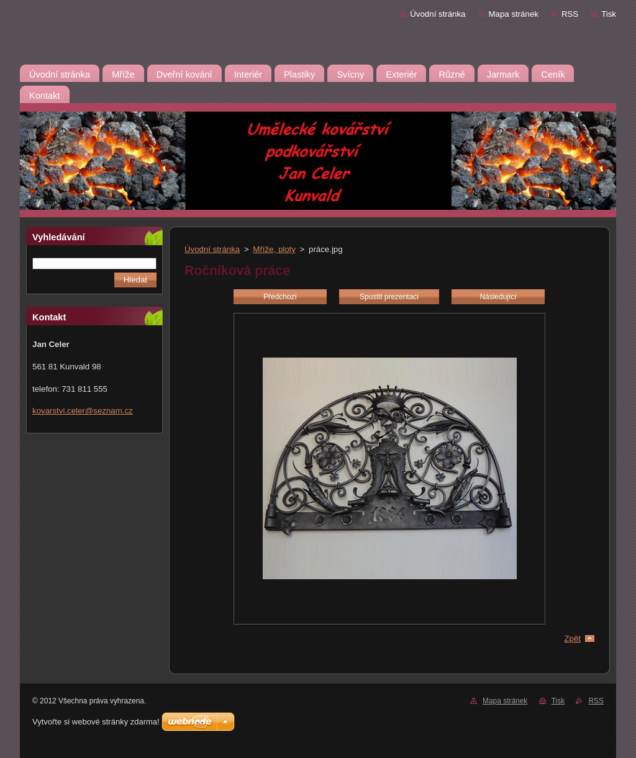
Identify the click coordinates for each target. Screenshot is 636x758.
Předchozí (280, 296)
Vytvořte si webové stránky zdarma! (96, 721)
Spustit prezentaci (389, 296)
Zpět (572, 638)
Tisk (608, 14)
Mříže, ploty (274, 249)
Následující (497, 296)
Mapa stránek (513, 14)
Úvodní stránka (437, 14)
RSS (569, 14)
